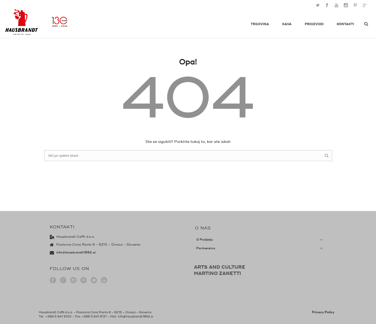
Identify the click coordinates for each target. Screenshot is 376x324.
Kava (287, 24)
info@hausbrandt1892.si (76, 253)
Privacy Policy (323, 312)
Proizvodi (314, 24)
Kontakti (345, 24)
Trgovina (260, 24)
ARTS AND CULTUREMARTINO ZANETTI (219, 270)
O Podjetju (204, 240)
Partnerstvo (205, 248)
